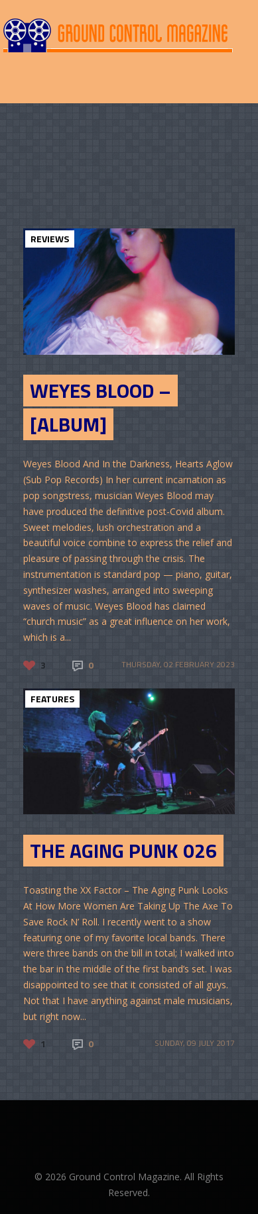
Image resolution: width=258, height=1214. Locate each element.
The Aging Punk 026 (123, 850)
